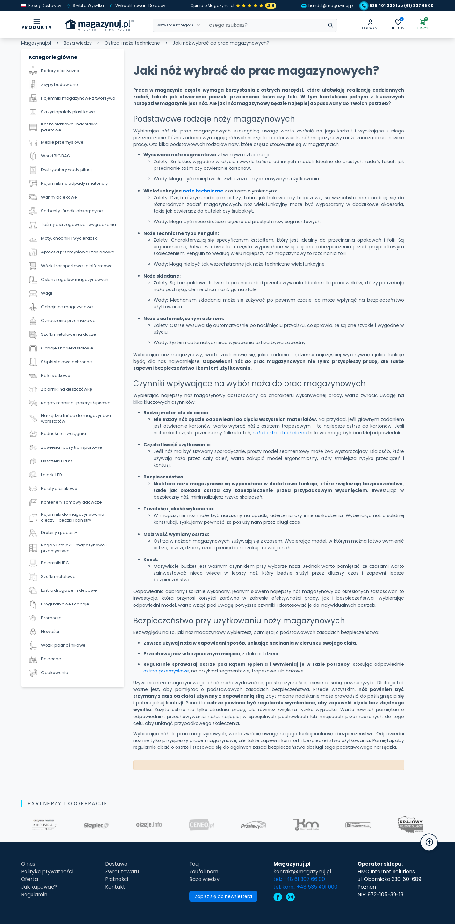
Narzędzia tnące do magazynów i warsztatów (70, 418)
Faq (194, 864)
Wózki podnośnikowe (57, 645)
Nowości (44, 631)
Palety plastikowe (53, 488)
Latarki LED (45, 474)
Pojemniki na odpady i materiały (68, 183)
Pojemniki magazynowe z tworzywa (72, 98)
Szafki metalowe (52, 577)
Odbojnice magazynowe (61, 307)
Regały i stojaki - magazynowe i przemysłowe (68, 548)
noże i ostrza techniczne (280, 433)
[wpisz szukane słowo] (330, 25)
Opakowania (48, 673)
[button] (370, 25)
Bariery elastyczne (54, 70)
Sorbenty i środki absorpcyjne (66, 211)
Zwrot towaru (122, 871)
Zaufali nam (203, 871)
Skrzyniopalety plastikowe (62, 112)
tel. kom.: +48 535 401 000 (305, 886)
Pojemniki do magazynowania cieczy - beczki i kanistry (66, 517)
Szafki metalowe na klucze (62, 334)
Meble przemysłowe (56, 142)
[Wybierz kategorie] (179, 25)
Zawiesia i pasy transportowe (65, 447)
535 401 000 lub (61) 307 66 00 (398, 5)
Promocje (45, 618)
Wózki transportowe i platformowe (71, 266)
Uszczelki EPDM (50, 461)
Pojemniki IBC (49, 563)
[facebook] (277, 898)
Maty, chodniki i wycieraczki (63, 238)
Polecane (45, 659)
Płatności (116, 879)
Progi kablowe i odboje (59, 604)
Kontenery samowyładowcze (65, 502)
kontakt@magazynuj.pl (302, 871)
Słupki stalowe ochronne (60, 362)
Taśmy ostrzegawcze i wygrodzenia (72, 225)
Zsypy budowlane (53, 84)
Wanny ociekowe (53, 197)
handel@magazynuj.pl (327, 5)
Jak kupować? (39, 886)
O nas (28, 864)
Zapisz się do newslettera (223, 896)
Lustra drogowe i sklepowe (63, 590)
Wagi (40, 293)
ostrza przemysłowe (166, 671)
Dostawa (116, 864)
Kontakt (115, 886)
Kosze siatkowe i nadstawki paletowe (63, 127)
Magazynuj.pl (36, 43)
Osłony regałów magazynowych (68, 279)
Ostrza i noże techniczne (132, 43)
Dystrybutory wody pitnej (60, 170)
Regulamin (34, 894)
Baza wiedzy (78, 43)
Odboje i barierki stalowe (61, 348)
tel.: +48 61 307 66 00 (299, 879)
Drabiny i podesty (53, 533)
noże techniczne (203, 191)
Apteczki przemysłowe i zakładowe (71, 252)
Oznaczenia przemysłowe (62, 321)
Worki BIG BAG (49, 156)
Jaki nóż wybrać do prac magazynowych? (221, 43)
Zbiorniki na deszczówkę (60, 389)
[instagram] (290, 898)
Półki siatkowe (49, 376)
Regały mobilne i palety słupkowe (70, 403)
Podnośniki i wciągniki (57, 433)
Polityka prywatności (47, 871)
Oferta (29, 879)
